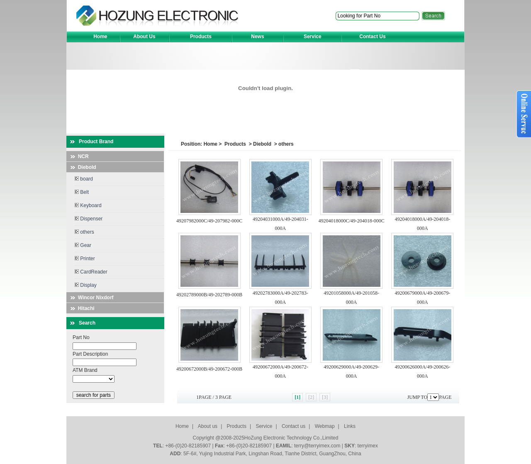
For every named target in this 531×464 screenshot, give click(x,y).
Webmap (325, 426)
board (84, 179)
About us (207, 426)
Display (86, 285)
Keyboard (88, 205)
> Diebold (259, 144)
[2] (311, 397)
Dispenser (88, 219)
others (84, 232)
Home (210, 144)
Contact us (293, 426)
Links (350, 426)
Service (264, 426)
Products (235, 144)
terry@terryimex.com (317, 446)
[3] (325, 397)
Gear (83, 245)
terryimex (368, 446)
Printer (85, 258)
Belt (82, 192)
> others (283, 144)
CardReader (91, 272)
